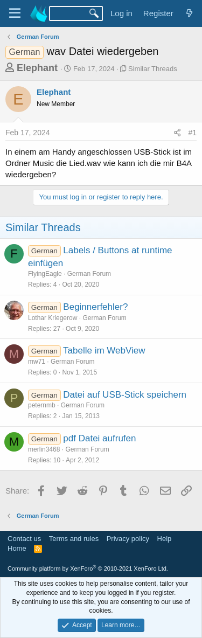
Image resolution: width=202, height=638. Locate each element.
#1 (192, 132)
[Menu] (14, 13)
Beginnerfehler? (95, 307)
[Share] (177, 133)
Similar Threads (152, 69)
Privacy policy (128, 539)
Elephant (37, 68)
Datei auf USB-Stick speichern (124, 395)
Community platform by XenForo (88, 568)
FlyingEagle (45, 274)
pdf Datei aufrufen (99, 438)
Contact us (24, 539)
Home (17, 548)
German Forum (89, 274)
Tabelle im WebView (104, 350)
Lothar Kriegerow (52, 318)
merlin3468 (44, 449)
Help (164, 539)
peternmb (41, 405)
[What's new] (189, 13)
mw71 (36, 361)
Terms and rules (74, 539)
